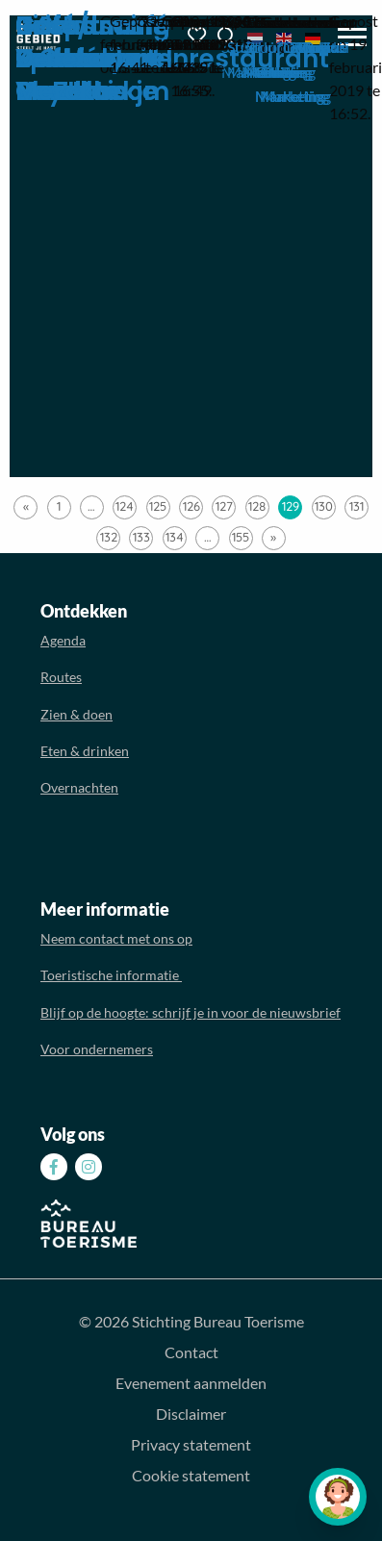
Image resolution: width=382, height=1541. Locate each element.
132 (108, 536)
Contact (191, 1352)
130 (324, 506)
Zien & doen (76, 714)
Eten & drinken (84, 751)
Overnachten (79, 787)
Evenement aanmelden (191, 1383)
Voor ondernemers (96, 1049)
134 (175, 536)
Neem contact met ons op (116, 938)
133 (141, 536)
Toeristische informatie (111, 975)
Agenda (63, 640)
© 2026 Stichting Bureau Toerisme (191, 1321)
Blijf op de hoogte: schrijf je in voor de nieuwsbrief (190, 1012)
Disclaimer (191, 1413)
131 (356, 506)
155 (240, 536)
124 (124, 506)
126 (191, 506)
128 (257, 506)
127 (224, 506)
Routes (61, 677)
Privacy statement (191, 1444)
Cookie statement (191, 1475)
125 (157, 506)
